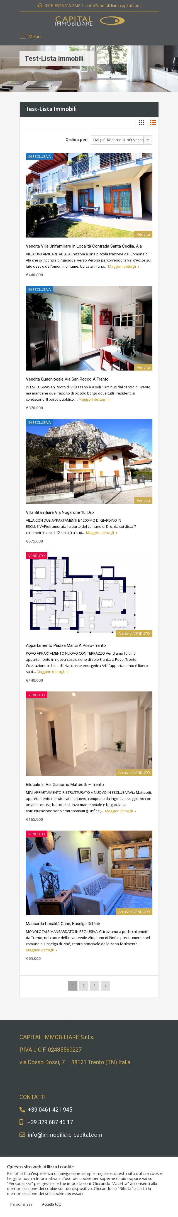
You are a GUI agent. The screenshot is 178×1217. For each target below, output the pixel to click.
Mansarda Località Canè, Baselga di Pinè (63, 923)
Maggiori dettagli (123, 266)
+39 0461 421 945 (50, 1109)
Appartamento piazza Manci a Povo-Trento (66, 645)
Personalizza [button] (21, 1204)
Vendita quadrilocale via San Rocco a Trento (67, 379)
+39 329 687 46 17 (50, 1122)
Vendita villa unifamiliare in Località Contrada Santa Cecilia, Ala (84, 246)
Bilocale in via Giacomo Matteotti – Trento (65, 784)
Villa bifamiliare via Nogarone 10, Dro (60, 512)
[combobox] (121, 140)
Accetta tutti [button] (52, 1204)
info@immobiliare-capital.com (114, 5)
